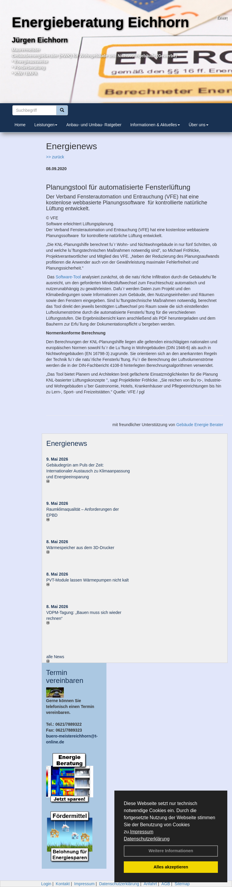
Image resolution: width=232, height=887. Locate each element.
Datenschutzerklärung (147, 838)
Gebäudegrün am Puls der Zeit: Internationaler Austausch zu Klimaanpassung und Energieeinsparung (88, 471)
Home (20, 124)
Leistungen (46, 124)
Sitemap (182, 883)
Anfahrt (150, 883)
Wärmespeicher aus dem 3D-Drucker (80, 547)
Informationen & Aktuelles (155, 124)
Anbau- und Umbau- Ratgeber (93, 124)
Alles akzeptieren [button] (170, 867)
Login (46, 883)
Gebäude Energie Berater (199, 424)
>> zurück (55, 157)
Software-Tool (68, 277)
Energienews (66, 443)
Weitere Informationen (170, 850)
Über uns (198, 124)
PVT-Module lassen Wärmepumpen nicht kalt (87, 580)
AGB (165, 883)
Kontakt (63, 883)
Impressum (141, 831)
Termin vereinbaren (65, 676)
